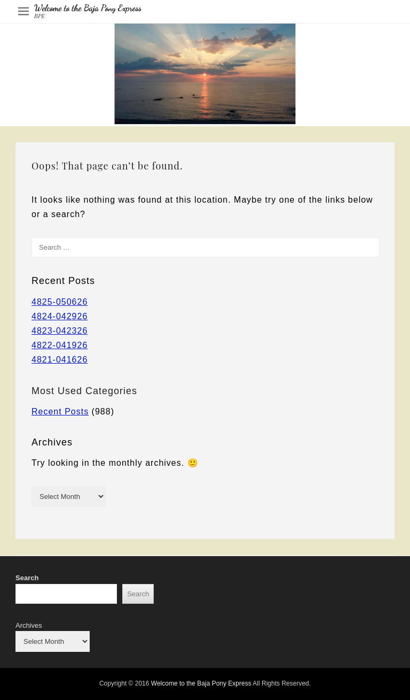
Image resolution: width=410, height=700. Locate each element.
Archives (28, 625)
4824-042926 (59, 316)
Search (26, 578)
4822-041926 (59, 345)
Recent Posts (60, 411)
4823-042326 (59, 330)
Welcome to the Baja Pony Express (87, 8)
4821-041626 (59, 359)
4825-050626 (59, 301)
